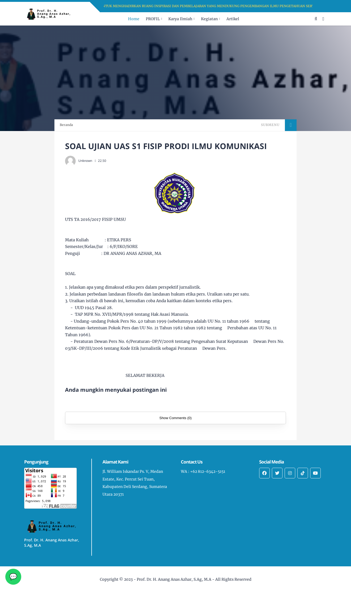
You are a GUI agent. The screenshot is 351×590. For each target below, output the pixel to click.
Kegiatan (209, 18)
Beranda (66, 125)
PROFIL (153, 18)
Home (133, 18)
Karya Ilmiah (180, 18)
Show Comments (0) (175, 418)
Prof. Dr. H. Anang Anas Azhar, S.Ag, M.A (174, 579)
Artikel (232, 18)
